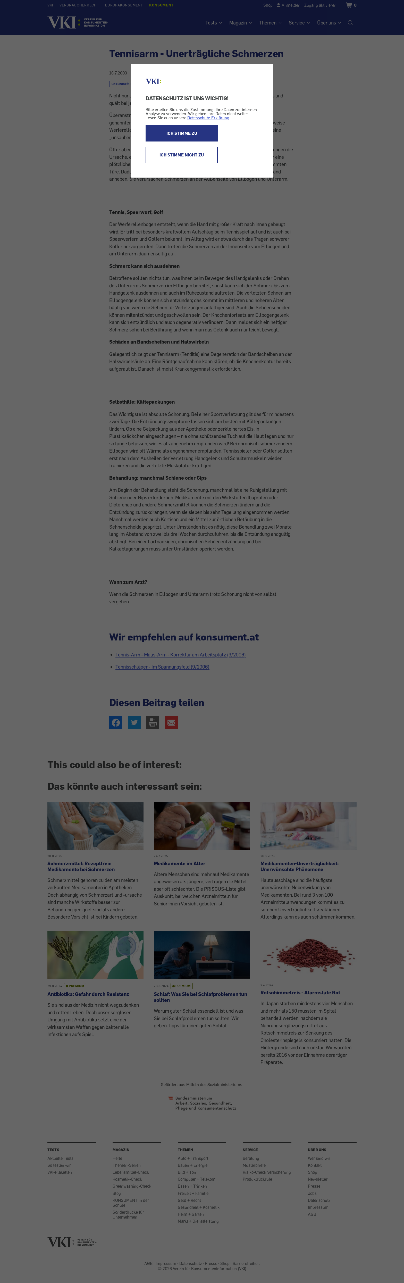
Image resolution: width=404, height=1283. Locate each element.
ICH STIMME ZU (181, 133)
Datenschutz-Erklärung (208, 117)
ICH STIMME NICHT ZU (181, 154)
